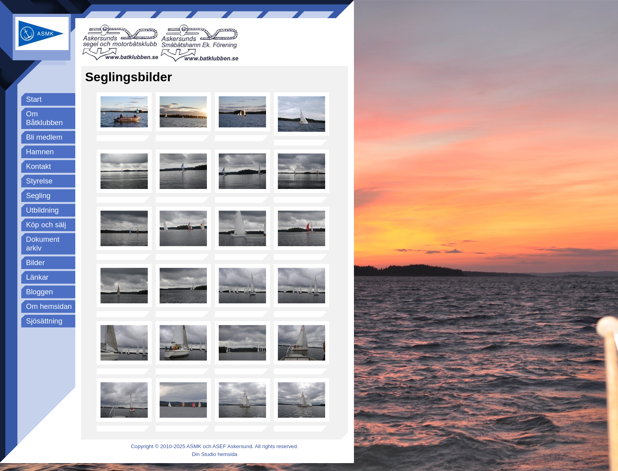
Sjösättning (44, 321)
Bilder (35, 262)
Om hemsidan (49, 306)
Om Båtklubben (44, 118)
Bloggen (39, 292)
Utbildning (42, 210)
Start (33, 99)
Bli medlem (44, 137)
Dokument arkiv (43, 243)
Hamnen (40, 152)
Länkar (37, 277)
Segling (38, 195)
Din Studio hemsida (215, 454)
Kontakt (38, 166)
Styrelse (39, 181)
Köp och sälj (46, 225)
